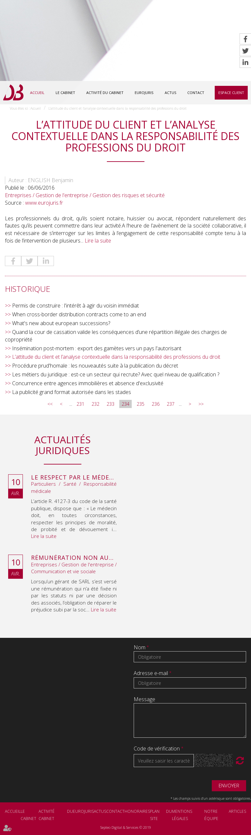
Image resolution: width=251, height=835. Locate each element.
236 (155, 404)
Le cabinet (65, 92)
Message (144, 699)
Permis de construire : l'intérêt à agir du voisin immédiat (75, 305)
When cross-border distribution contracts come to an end (79, 314)
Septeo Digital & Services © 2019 (125, 827)
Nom (140, 647)
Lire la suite (98, 240)
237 (171, 404)
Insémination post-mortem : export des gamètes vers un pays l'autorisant (96, 348)
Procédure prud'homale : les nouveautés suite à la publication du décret (95, 365)
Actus (170, 92)
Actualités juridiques (62, 445)
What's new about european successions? (61, 323)
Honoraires (137, 811)
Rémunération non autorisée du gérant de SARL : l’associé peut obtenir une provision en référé (74, 558)
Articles (237, 811)
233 (110, 404)
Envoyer (229, 785)
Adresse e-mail (151, 673)
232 (95, 404)
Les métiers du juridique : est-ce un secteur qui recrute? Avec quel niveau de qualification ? (115, 374)
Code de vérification (157, 748)
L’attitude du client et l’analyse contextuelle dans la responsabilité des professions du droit (117, 108)
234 (125, 404)
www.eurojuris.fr (44, 202)
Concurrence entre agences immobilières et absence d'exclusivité (87, 383)
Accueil (37, 92)
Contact (195, 92)
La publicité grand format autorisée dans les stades (71, 392)
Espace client (231, 92)
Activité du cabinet (105, 92)
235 (140, 404)
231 (80, 404)
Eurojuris (144, 92)
